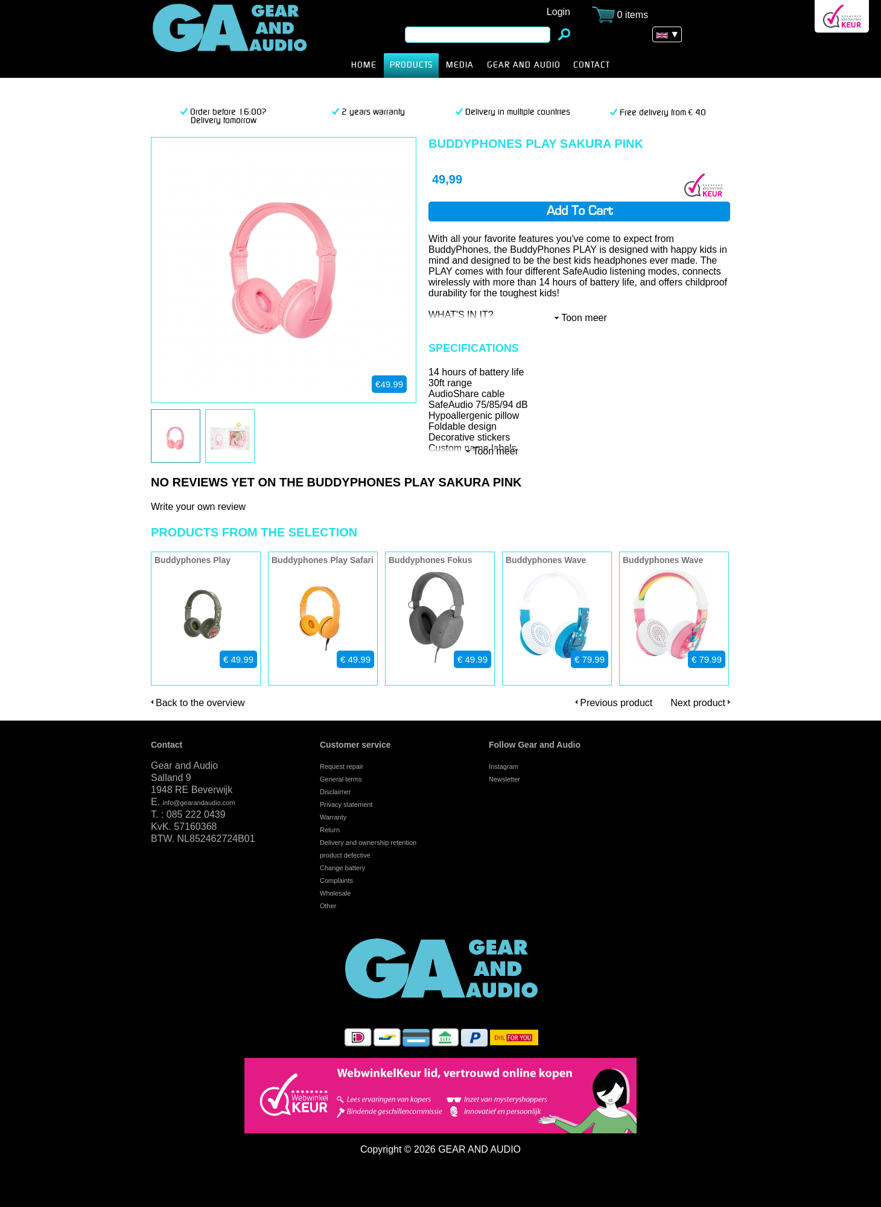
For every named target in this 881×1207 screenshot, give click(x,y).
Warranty (333, 817)
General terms (341, 779)
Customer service (355, 745)
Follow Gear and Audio (534, 745)
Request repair (341, 766)
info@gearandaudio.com (199, 802)
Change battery (342, 867)
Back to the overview (200, 703)
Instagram (503, 766)
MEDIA (460, 65)
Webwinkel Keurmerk (842, 16)
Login (558, 12)
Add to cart (579, 212)
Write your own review (198, 507)
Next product (697, 703)
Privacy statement (346, 804)
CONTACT (591, 65)
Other (328, 905)
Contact (166, 745)
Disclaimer (335, 791)
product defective (345, 855)
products (411, 65)
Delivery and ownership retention (368, 842)
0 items (633, 15)
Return (330, 829)
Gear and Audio (523, 65)
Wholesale (335, 893)
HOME (364, 65)
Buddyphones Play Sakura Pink (248, 39)
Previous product (616, 703)
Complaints (336, 880)
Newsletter (504, 779)
